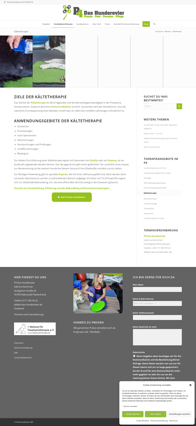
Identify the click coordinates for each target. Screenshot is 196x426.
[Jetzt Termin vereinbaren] (72, 197)
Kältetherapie (21, 31)
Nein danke (155, 414)
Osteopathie (149, 208)
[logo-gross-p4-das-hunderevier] (98, 12)
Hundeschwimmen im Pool (155, 168)
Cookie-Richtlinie (142, 420)
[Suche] (153, 24)
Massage (147, 178)
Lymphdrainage (150, 203)
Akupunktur (149, 213)
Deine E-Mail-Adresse (144, 299)
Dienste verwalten (130, 406)
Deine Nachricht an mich (145, 327)
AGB (16, 352)
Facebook (19, 308)
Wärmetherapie (150, 198)
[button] (190, 385)
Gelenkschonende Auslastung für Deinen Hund (160, 140)
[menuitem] (46, 24)
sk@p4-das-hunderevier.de (158, 252)
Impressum (173, 420)
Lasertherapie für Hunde (154, 218)
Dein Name (138, 285)
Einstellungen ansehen (179, 414)
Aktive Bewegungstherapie (155, 183)
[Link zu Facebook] (5, 2)
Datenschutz (139, 352)
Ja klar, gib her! (133, 414)
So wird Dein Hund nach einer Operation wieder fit (160, 127)
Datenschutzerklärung (159, 420)
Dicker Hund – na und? (153, 133)
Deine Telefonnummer (143, 313)
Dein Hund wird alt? (152, 147)
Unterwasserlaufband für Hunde (157, 173)
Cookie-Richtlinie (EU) (23, 357)
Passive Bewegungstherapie (155, 187)
